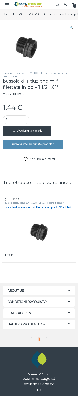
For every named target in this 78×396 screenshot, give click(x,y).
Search (57, 4)
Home (7, 14)
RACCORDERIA (29, 14)
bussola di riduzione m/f (15, 72)
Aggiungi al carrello (29, 130)
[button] (71, 28)
